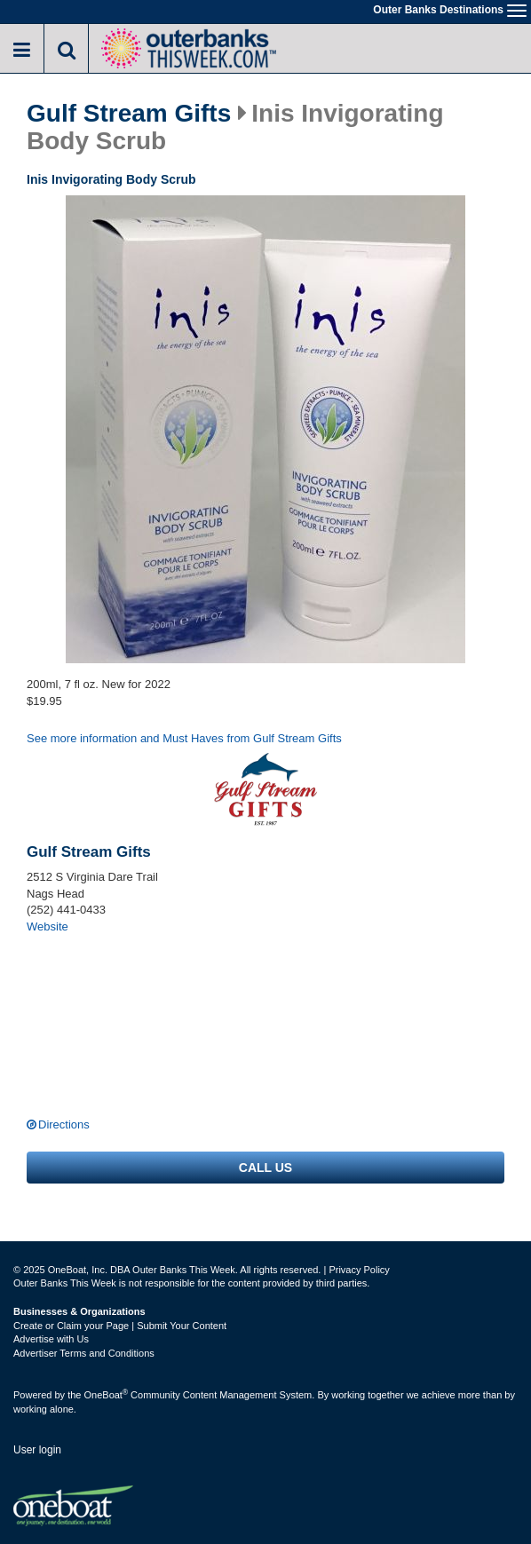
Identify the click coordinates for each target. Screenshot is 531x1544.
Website (47, 926)
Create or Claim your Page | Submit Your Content (119, 1325)
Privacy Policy (359, 1269)
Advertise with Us (51, 1339)
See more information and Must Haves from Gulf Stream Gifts (184, 738)
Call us (265, 1167)
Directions (64, 1124)
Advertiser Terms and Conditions (84, 1353)
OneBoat (106, 1395)
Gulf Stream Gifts (129, 113)
